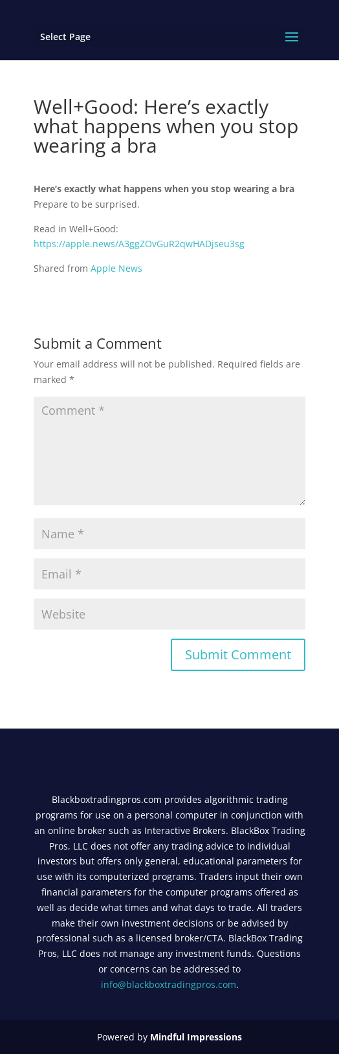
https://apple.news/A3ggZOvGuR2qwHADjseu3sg (139, 243)
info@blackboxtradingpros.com (168, 984)
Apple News (116, 268)
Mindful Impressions (196, 1037)
